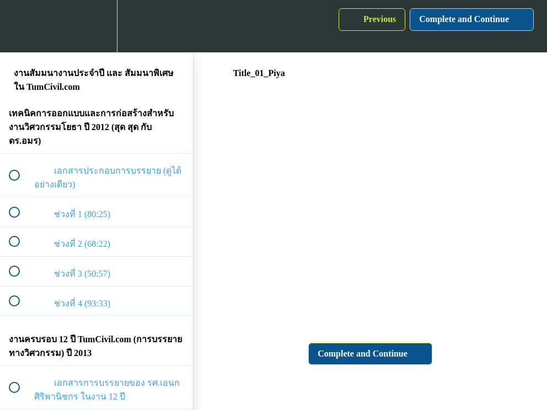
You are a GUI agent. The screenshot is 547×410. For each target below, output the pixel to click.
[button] (20, 26)
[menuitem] (96, 26)
